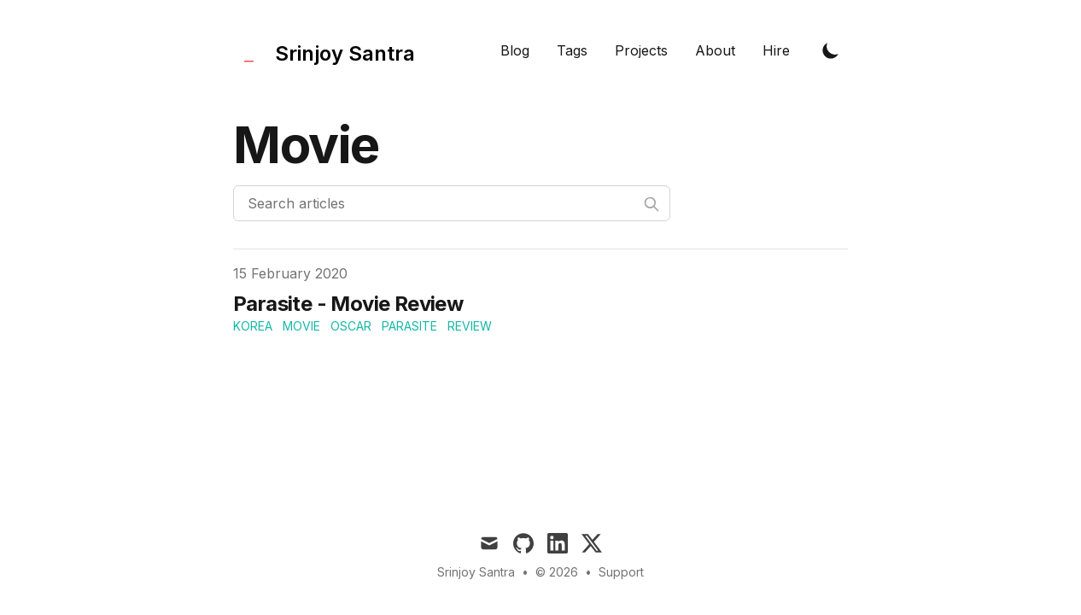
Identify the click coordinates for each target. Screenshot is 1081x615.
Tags (572, 50)
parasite (409, 326)
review (469, 326)
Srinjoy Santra (476, 572)
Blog (514, 50)
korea (252, 326)
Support (621, 572)
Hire (776, 50)
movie (301, 326)
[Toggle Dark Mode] (830, 50)
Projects (641, 50)
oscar (350, 326)
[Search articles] (451, 203)
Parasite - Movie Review (348, 303)
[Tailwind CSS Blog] (324, 50)
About (715, 50)
